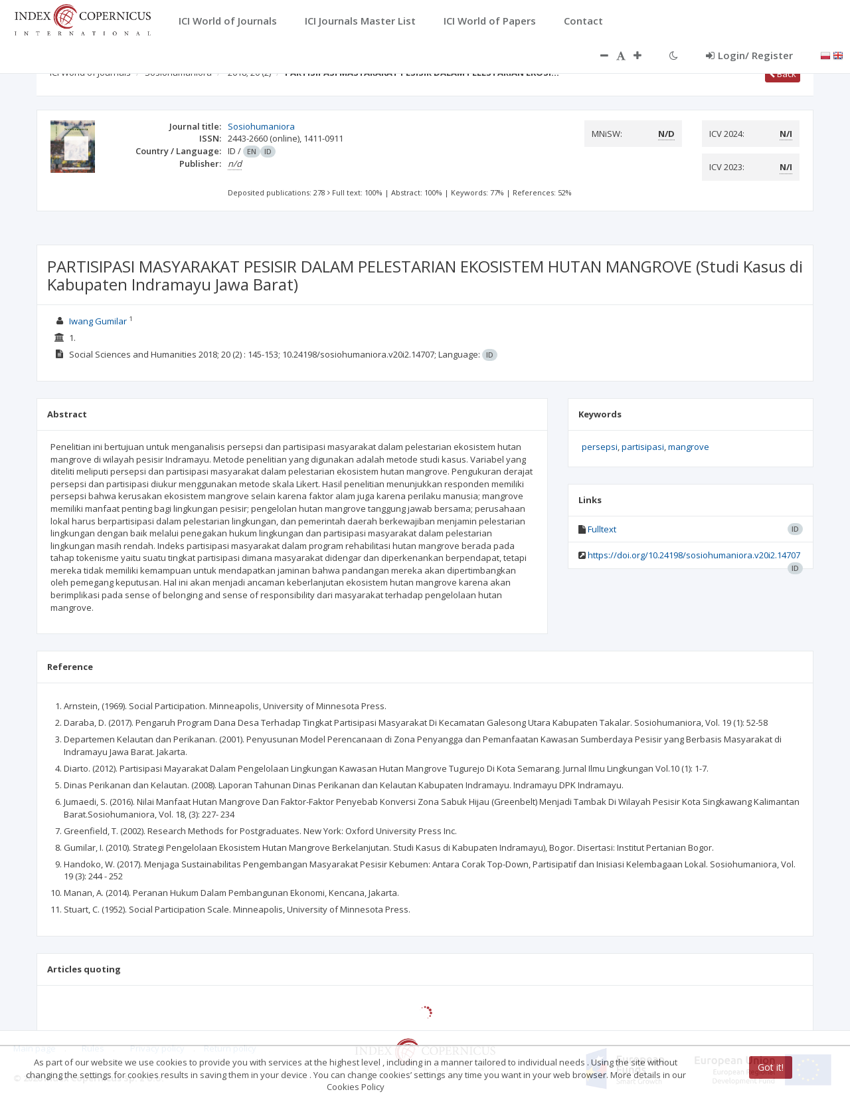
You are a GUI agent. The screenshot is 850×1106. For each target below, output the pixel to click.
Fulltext (602, 529)
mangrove (688, 447)
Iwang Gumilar (98, 321)
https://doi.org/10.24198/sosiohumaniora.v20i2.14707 (694, 555)
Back (782, 74)
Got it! (771, 1067)
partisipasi (643, 447)
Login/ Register (749, 55)
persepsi (600, 447)
